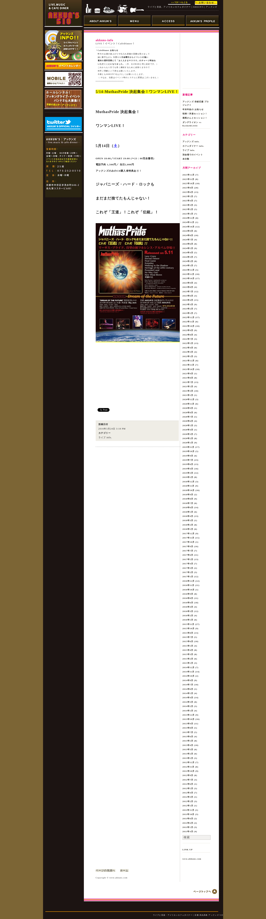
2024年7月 (188, 239)
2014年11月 (189, 672)
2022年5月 (188, 343)
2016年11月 (189, 585)
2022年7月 (188, 339)
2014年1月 (188, 711)
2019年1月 (188, 477)
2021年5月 (188, 386)
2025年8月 (188, 188)
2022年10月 (189, 326)
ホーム (124, 870)
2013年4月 (188, 745)
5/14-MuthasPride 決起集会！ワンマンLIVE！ (137, 92)
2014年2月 (188, 706)
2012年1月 (188, 805)
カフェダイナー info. (193, 146)
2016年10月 (189, 590)
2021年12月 (189, 360)
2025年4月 (188, 201)
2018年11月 (189, 486)
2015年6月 (188, 641)
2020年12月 (189, 399)
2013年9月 (188, 723)
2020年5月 (188, 425)
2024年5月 (188, 248)
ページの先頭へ (105, 870)
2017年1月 (188, 576)
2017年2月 (188, 572)
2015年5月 (188, 646)
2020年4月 (188, 430)
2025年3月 (188, 205)
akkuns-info (104, 40)
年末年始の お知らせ (193, 109)
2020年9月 (188, 408)
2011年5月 (188, 827)
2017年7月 (188, 551)
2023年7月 (188, 291)
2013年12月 (189, 715)
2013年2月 (188, 754)
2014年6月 (188, 689)
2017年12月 (189, 533)
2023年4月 (188, 300)
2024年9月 (188, 231)
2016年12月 (189, 581)
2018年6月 (188, 507)
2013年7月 (188, 732)
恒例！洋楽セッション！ (195, 113)
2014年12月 (189, 667)
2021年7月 (188, 382)
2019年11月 (189, 447)
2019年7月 (188, 460)
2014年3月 (188, 702)
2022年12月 (189, 317)
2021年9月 (188, 373)
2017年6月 (188, 555)
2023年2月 (188, 309)
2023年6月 (188, 296)
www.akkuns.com (192, 859)
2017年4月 (188, 563)
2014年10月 (189, 676)
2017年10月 (189, 542)
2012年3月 (188, 797)
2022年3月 (188, 352)
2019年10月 (189, 451)
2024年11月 (189, 222)
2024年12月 (189, 218)
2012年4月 (188, 793)
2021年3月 (188, 391)
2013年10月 (189, 719)
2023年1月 (188, 313)
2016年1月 (188, 620)
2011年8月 (188, 818)
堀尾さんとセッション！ (195, 118)
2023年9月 (188, 283)
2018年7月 (188, 503)
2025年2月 (188, 209)
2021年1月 (188, 395)
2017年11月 (189, 538)
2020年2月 (188, 438)
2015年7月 (188, 637)
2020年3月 (188, 434)
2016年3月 (188, 611)
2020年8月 (188, 412)
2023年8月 (188, 287)
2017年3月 (188, 568)
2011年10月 (189, 814)
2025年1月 (188, 214)
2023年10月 (189, 278)
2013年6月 (188, 736)
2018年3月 (188, 520)
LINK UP (188, 849)
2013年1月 (188, 758)
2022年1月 (188, 356)
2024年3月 (188, 257)
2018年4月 (188, 516)
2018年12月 (189, 481)
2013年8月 (188, 728)
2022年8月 (188, 335)
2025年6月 (188, 192)
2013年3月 (188, 749)
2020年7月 (188, 417)
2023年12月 (189, 270)
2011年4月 (188, 831)
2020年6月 (188, 421)
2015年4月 (188, 650)
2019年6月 (188, 464)
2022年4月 (188, 348)
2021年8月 (188, 378)
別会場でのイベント (193, 155)
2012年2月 (188, 801)
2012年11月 (189, 767)
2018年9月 (188, 494)
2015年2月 (188, 659)
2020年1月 (188, 442)
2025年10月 (189, 183)
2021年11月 (189, 365)
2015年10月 (189, 628)
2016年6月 (188, 602)
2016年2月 (188, 615)
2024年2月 (188, 261)
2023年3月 (188, 304)
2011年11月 (189, 810)
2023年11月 (189, 274)
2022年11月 (189, 321)
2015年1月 (188, 663)
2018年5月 (188, 512)
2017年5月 (188, 559)
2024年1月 (188, 265)
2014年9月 (188, 680)
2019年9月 (188, 456)
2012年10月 (189, 771)
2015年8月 (188, 633)
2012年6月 (188, 784)
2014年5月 (188, 693)
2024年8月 (188, 235)
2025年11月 (189, 179)
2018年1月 (188, 529)
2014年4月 (188, 697)
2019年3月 (188, 473)
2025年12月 (189, 175)
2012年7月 (188, 780)
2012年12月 (189, 762)
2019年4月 (188, 469)
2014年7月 (188, 684)
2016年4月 (188, 607)
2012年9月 (188, 775)
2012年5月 (188, 788)
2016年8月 (188, 598)
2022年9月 (188, 330)
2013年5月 (188, 741)
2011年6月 (188, 823)
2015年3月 (188, 654)
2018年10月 (189, 490)
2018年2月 (188, 525)
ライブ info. (105, 437)
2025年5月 (188, 196)
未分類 (186, 159)
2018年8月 (188, 499)
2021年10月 (189, 369)
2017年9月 (188, 546)
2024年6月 (188, 244)
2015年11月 (189, 624)
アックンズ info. (191, 141)
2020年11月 (189, 404)
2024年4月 (188, 252)
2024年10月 (189, 227)
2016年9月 (188, 594)
